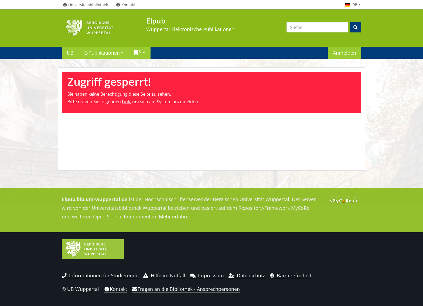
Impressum (207, 275)
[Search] (317, 27)
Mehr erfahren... (177, 216)
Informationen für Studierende (100, 275)
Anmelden (344, 52)
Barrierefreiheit (291, 275)
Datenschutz (246, 275)
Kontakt (115, 289)
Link (126, 102)
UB (70, 52)
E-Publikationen (102, 52)
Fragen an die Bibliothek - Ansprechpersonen (186, 289)
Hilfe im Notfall (164, 275)
